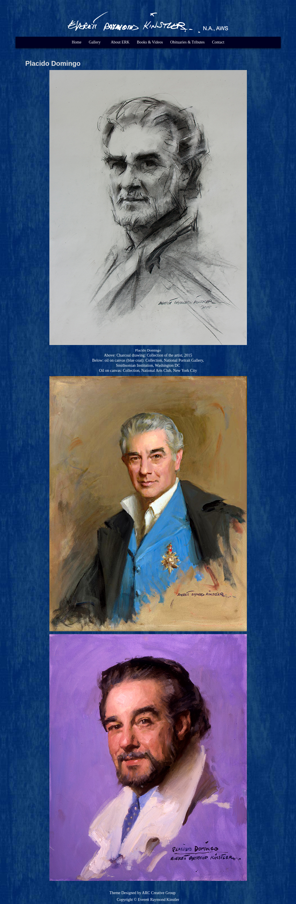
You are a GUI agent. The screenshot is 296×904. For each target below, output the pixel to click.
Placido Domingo (53, 63)
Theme (114, 893)
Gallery (94, 42)
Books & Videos (150, 42)
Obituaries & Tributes (187, 42)
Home (76, 42)
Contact (218, 42)
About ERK (120, 42)
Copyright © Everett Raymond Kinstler (148, 900)
